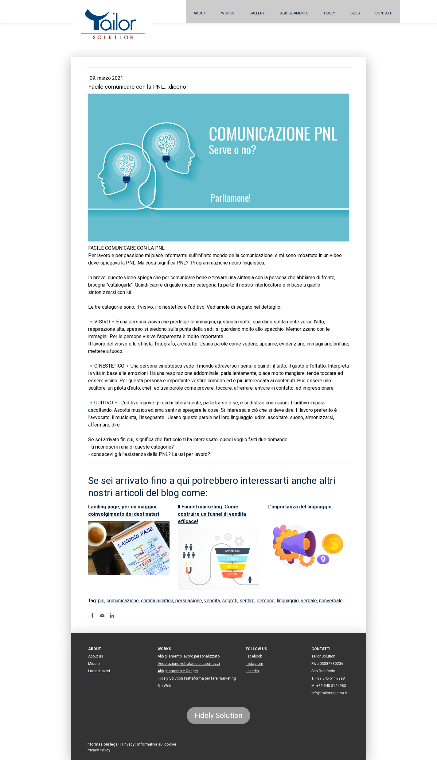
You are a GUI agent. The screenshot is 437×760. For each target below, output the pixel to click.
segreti (229, 601)
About (199, 13)
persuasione (188, 601)
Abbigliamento (294, 13)
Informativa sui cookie (156, 744)
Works (227, 13)
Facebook (254, 656)
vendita (212, 601)
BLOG (355, 13)
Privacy (128, 744)
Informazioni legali (103, 744)
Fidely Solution (170, 678)
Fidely (329, 13)
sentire (247, 601)
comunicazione (123, 601)
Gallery (257, 13)
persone (266, 601)
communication (157, 601)
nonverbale (331, 601)
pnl (101, 601)
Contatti (383, 13)
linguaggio (288, 601)
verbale (309, 601)
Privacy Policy (98, 750)
